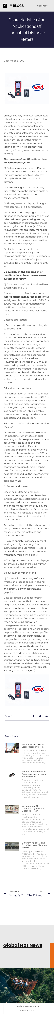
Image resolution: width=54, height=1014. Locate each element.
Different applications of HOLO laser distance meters (34, 845)
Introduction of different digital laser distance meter (33, 808)
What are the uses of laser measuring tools (33, 745)
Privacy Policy (42, 6)
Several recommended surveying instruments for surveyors (34, 774)
